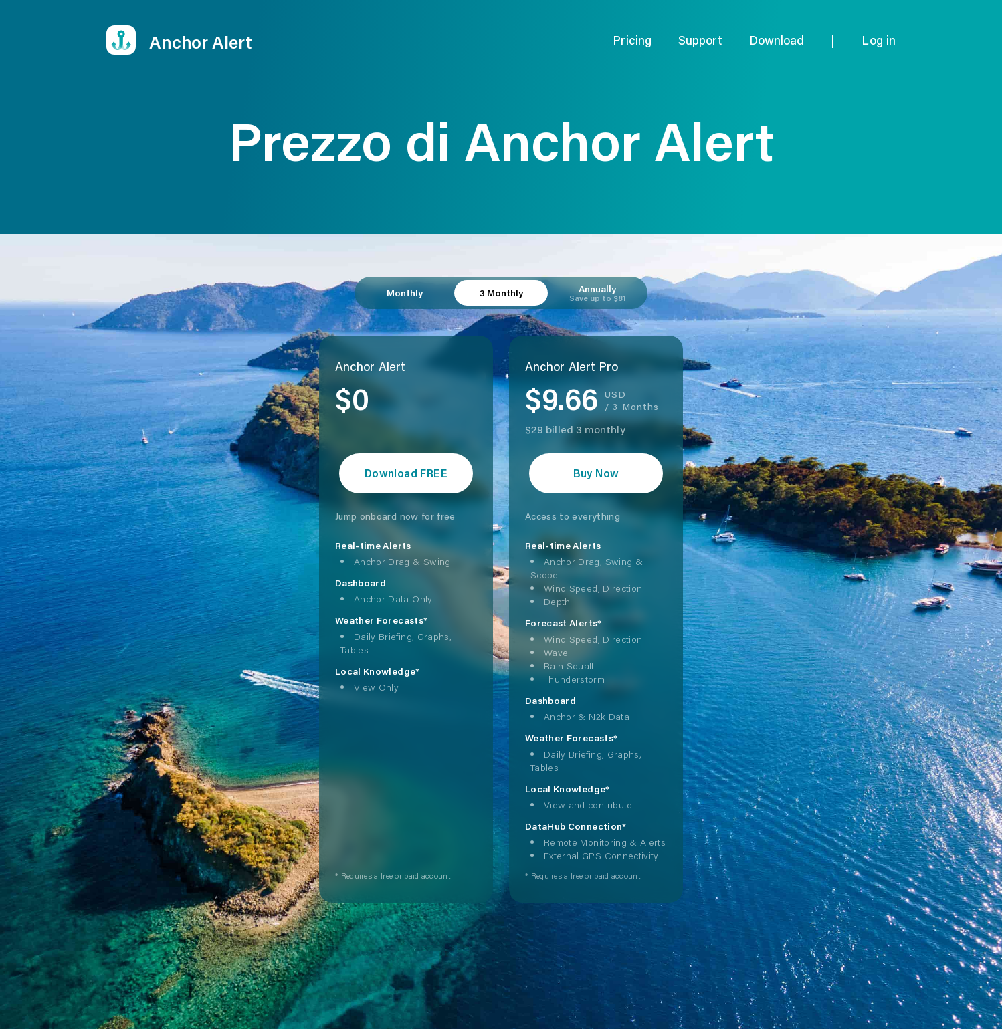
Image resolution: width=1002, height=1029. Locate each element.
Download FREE (406, 473)
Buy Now (596, 473)
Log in (879, 40)
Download (777, 40)
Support (700, 40)
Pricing (632, 40)
